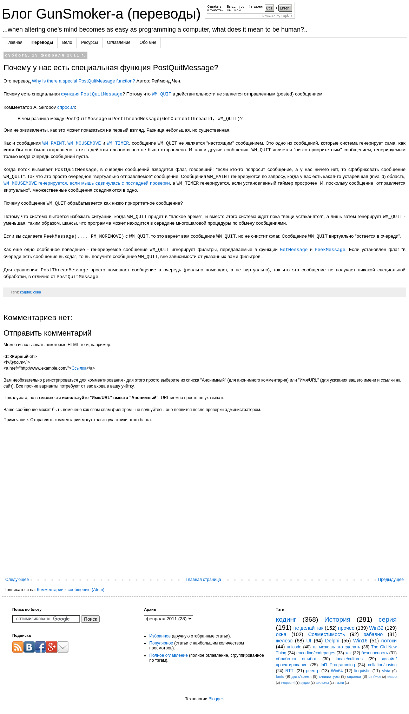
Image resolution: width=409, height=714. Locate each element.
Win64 (337, 670)
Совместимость (326, 634)
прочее (346, 628)
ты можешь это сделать (336, 646)
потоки (389, 640)
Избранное (160, 636)
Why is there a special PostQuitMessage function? (83, 81)
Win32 (376, 628)
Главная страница (203, 579)
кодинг (25, 292)
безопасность (375, 652)
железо (284, 640)
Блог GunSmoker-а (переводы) (103, 13)
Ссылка (79, 368)
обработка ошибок (296, 658)
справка (354, 676)
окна (37, 292)
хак (348, 652)
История (337, 619)
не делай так (308, 628)
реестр (312, 670)
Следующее (17, 579)
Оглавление (119, 42)
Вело (67, 42)
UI (308, 640)
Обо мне (148, 42)
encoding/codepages (315, 652)
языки (339, 683)
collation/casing (382, 664)
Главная (14, 42)
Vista (386, 671)
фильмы (322, 683)
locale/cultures (349, 658)
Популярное (161, 643)
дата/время (301, 676)
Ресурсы (89, 42)
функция (92, 94)
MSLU (392, 677)
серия (387, 619)
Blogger (216, 698)
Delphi (332, 640)
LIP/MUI (375, 677)
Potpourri (288, 683)
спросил (66, 107)
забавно (373, 634)
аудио (305, 683)
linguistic (362, 670)
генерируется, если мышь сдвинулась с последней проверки (87, 183)
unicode (294, 646)
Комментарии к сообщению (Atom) (70, 589)
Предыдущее (391, 579)
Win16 (360, 640)
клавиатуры (329, 676)
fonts (280, 676)
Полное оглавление (168, 655)
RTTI (290, 670)
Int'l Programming (338, 664)
